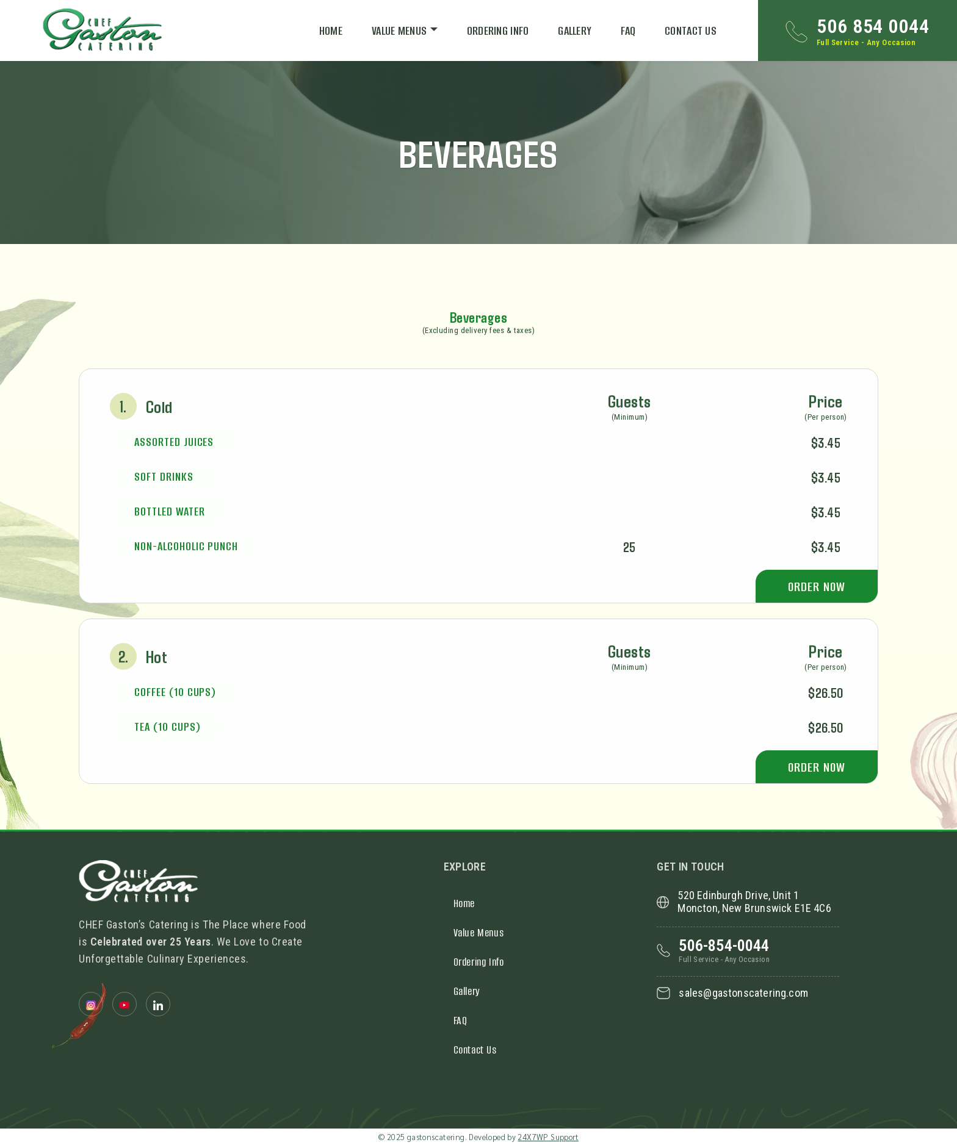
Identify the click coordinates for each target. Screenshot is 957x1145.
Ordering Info (498, 31)
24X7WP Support (548, 1137)
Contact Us (691, 31)
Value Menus (399, 31)
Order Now (816, 586)
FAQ (628, 31)
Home (330, 31)
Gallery (574, 31)
